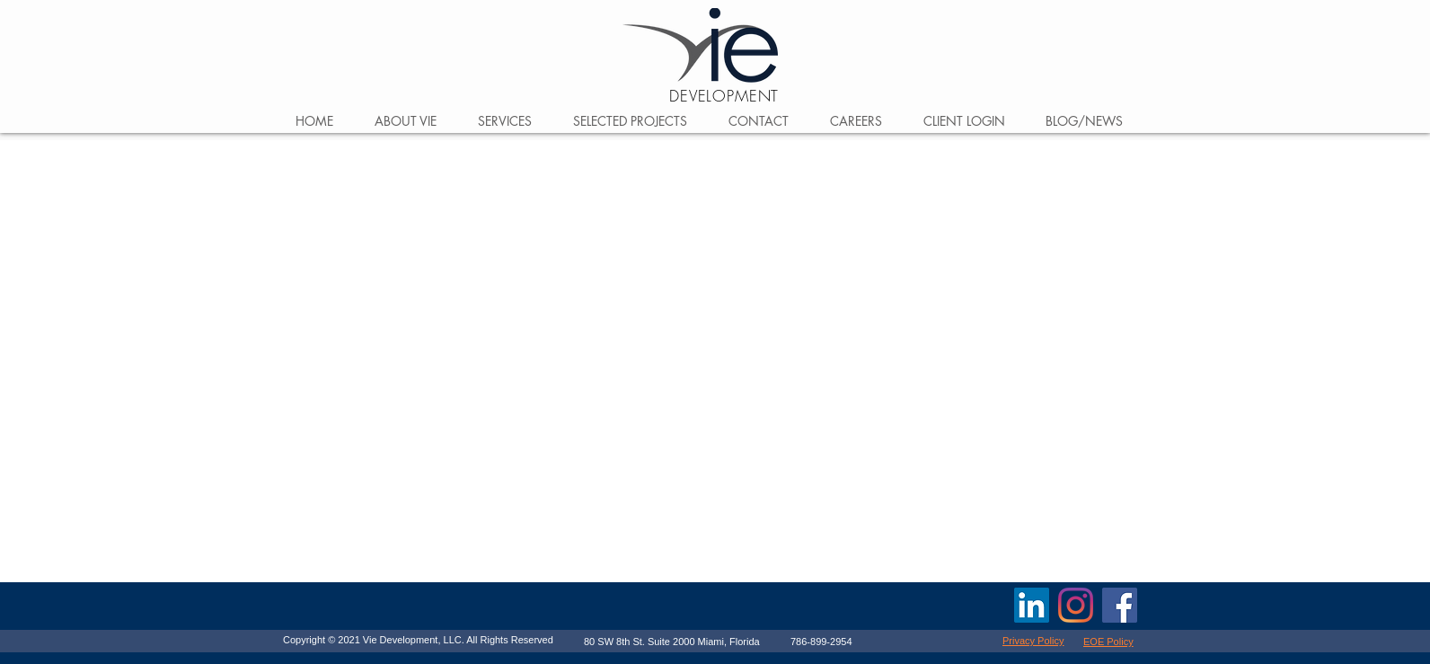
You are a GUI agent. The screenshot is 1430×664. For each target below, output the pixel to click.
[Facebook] (1119, 605)
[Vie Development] (1075, 605)
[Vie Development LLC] (1031, 605)
